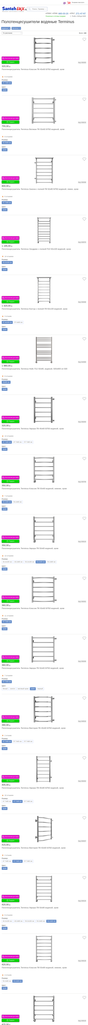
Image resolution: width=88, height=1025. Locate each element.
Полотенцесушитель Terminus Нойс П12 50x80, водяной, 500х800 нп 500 (34, 369)
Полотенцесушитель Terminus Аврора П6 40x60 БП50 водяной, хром (33, 429)
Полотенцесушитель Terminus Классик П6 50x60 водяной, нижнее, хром (34, 488)
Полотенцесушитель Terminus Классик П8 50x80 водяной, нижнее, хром (34, 968)
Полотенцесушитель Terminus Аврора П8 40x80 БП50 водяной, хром (33, 788)
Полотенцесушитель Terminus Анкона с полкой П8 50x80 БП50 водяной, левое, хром (40, 189)
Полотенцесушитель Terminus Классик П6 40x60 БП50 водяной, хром (33, 69)
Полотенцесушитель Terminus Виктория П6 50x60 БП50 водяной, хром (34, 848)
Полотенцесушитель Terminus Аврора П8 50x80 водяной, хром (30, 908)
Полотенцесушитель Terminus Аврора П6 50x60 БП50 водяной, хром (33, 668)
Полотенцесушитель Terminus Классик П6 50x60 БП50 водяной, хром (33, 608)
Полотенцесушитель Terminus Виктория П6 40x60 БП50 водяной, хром (34, 728)
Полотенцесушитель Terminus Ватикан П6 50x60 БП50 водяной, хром (33, 129)
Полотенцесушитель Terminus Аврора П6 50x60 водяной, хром (30, 548)
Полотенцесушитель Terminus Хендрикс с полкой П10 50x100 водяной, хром (36, 249)
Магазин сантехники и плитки (13, 11)
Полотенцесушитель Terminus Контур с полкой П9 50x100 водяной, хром (34, 309)
